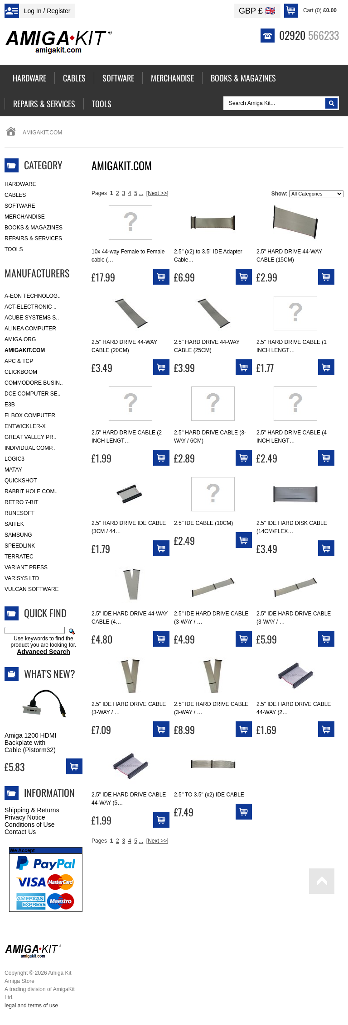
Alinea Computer (30, 328)
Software (20, 206)
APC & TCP (19, 361)
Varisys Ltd (22, 578)
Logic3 (14, 459)
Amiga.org (20, 339)
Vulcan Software (32, 589)
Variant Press (26, 567)
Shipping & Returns (32, 810)
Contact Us (20, 831)
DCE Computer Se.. (32, 394)
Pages (99, 193)
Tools (14, 249)
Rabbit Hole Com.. (31, 491)
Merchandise (25, 217)
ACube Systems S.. (32, 318)
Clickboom (21, 372)
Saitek (14, 524)
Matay (13, 470)
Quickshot (21, 480)
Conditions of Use (30, 824)
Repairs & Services (33, 238)
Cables (15, 195)
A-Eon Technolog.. (33, 296)
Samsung (18, 535)
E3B (10, 404)
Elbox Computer (30, 415)
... (141, 193)
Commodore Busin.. (34, 383)
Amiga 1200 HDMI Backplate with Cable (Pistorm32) (30, 742)
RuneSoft (19, 513)
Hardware (20, 184)
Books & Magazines (34, 227)
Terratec (19, 556)
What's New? (49, 673)
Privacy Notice (25, 817)
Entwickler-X (25, 426)
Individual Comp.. (30, 448)
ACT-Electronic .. (31, 307)
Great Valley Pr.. (31, 437)
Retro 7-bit (22, 502)
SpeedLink (20, 546)
